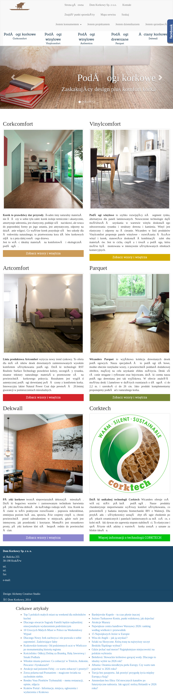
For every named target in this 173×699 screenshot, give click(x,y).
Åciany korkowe (153, 36)
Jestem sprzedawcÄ (156, 24)
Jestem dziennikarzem (127, 24)
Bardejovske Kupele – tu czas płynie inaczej (116, 614)
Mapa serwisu (108, 14)
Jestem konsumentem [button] (69, 24)
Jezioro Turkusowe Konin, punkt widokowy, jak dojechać (123, 618)
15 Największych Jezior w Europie (111, 634)
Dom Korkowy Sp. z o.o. (102, 4)
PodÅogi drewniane (120, 38)
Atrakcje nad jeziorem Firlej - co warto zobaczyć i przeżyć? (56, 668)
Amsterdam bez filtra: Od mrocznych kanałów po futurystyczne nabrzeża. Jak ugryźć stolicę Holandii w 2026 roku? (124, 684)
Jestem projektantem (98, 24)
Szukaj (125, 14)
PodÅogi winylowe (53, 38)
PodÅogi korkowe (20, 36)
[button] (13, 77)
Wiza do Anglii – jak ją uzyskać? (110, 637)
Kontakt (126, 4)
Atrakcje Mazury (101, 622)
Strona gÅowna (74, 4)
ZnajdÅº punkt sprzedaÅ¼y (80, 14)
